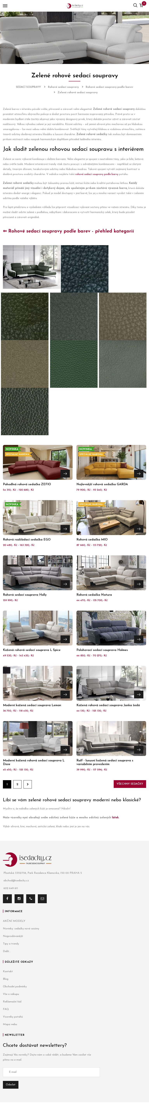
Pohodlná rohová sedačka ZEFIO (27, 484)
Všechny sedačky (130, 783)
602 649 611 (10, 888)
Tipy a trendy (11, 943)
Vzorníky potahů (13, 1016)
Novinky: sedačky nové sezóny (21, 928)
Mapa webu (10, 1024)
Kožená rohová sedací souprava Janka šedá (108, 705)
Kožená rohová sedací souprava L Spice (32, 650)
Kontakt (8, 971)
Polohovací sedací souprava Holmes (102, 650)
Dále (27, 784)
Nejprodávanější (13, 936)
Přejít (65, 473)
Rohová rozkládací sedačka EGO (27, 539)
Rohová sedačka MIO (92, 539)
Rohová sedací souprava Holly (25, 594)
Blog (5, 979)
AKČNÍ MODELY (14, 921)
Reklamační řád (12, 1001)
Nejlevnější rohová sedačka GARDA (102, 484)
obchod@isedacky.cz (16, 881)
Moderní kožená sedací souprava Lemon (32, 705)
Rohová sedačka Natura (94, 594)
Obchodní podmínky (15, 986)
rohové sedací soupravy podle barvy (96, 174)
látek (115, 817)
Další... (7, 951)
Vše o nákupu (11, 994)
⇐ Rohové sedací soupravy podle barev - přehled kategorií (68, 231)
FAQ (6, 1009)
